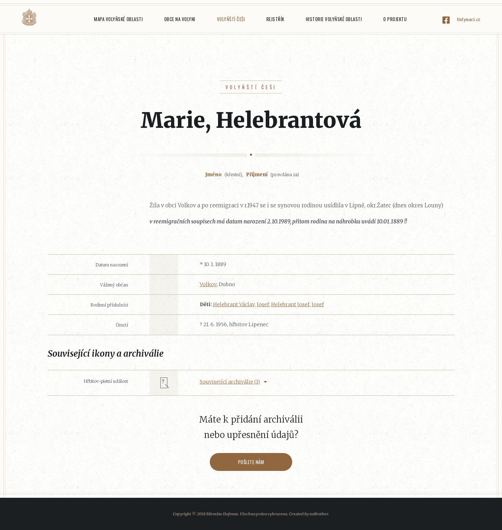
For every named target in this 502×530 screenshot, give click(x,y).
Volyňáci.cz (29, 17)
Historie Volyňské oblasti (334, 19)
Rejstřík (275, 19)
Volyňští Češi (231, 19)
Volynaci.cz (468, 19)
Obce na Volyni (179, 19)
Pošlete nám (251, 462)
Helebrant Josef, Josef (297, 304)
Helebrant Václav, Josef (241, 304)
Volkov (208, 284)
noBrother (318, 513)
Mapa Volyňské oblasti (118, 19)
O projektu (395, 19)
